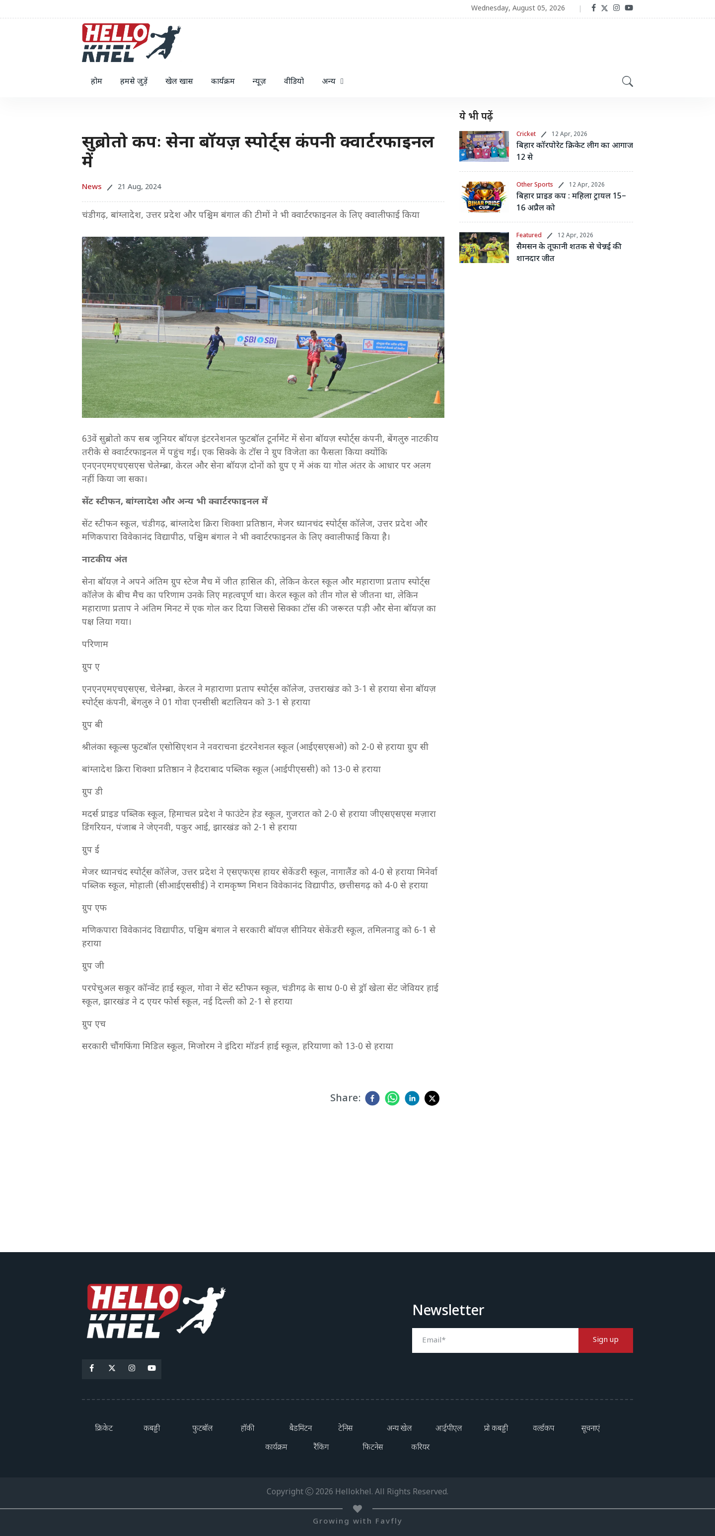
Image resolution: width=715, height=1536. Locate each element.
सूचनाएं (590, 1429)
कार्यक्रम (223, 82)
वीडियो (294, 82)
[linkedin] (412, 1098)
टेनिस (345, 1429)
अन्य (329, 82)
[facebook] (372, 1098)
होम (96, 82)
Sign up (606, 1340)
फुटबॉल (202, 1429)
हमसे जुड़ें (133, 82)
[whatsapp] (392, 1098)
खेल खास (179, 82)
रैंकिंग (321, 1448)
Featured (529, 236)
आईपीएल (448, 1429)
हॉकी (247, 1429)
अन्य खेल (399, 1429)
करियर (420, 1448)
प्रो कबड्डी (496, 1429)
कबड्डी (151, 1429)
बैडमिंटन (300, 1429)
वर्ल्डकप (543, 1429)
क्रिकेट (104, 1429)
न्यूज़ (259, 82)
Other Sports (534, 185)
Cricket (526, 134)
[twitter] (432, 1098)
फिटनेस (372, 1448)
